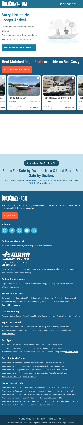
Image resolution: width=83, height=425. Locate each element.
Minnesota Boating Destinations (14, 301)
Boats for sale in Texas (58, 373)
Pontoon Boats (29, 352)
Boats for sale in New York (12, 373)
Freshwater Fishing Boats (11, 348)
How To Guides (41, 316)
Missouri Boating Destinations (39, 301)
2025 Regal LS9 (18, 98)
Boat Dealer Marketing (41, 269)
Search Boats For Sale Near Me (41, 163)
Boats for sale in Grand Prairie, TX (64, 401)
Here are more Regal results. (19, 47)
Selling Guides (28, 316)
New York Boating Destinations (63, 298)
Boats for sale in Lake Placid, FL (14, 394)
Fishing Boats (57, 345)
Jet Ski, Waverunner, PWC (43, 348)
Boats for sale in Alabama (12, 363)
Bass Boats (6, 345)
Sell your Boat (9, 215)
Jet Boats (58, 348)
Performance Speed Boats (12, 352)
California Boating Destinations (14, 298)
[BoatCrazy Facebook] (12, 230)
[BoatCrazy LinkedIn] (34, 230)
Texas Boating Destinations (63, 301)
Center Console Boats (31, 345)
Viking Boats (54, 330)
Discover (5, 316)
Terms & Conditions (56, 419)
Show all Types (71, 352)
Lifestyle (52, 316)
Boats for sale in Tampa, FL (35, 391)
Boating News (62, 316)
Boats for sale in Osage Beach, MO (37, 387)
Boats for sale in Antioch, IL (12, 401)
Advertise (11, 284)
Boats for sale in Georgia (31, 366)
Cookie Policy (39, 419)
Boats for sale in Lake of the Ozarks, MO (46, 398)
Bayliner (5, 327)
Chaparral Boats (48, 327)
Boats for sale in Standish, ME (41, 405)
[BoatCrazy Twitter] (19, 230)
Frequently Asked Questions (62, 284)
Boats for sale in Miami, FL (12, 387)
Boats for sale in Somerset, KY (39, 394)
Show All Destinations (11, 305)
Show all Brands (8, 334)
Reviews (30, 284)
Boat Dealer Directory (23, 273)
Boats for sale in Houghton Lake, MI (15, 398)
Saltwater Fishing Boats (54, 352)
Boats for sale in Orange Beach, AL (15, 405)
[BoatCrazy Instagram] (5, 230)
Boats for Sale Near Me (11, 377)
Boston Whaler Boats (32, 327)
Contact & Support (42, 284)
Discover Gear (74, 316)
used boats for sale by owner (24, 180)
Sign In (71, 4)
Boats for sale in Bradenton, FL (60, 391)
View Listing (35, 107)
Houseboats (27, 348)
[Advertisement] (42, 133)
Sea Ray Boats (42, 330)
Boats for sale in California (33, 363)
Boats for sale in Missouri (56, 370)
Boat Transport (7, 273)
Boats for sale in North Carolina (36, 373)
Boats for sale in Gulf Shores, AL (37, 401)
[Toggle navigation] (79, 4)
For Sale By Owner (9, 269)
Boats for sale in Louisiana (52, 366)
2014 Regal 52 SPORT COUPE (60, 98)
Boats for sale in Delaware (55, 363)
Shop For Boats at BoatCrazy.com (15, 246)
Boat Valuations (57, 269)
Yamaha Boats (66, 330)
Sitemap (19, 287)
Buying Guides (15, 316)
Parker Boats (18, 330)
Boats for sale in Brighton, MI (13, 391)
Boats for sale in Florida (11, 366)
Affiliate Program (8, 287)
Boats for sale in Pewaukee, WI (64, 394)
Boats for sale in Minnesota (34, 370)
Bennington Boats (16, 327)
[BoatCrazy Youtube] (27, 230)
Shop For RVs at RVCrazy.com (40, 246)
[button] (61, 3)
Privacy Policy (24, 419)
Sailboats (40, 352)
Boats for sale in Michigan (12, 370)
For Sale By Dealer (24, 269)
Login (4, 284)
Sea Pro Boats (30, 330)
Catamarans (16, 345)
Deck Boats (45, 345)
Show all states (29, 377)
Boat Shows (21, 284)
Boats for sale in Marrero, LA (63, 387)
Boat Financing (71, 269)
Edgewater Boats (63, 327)
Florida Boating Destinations (38, 298)
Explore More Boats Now (17, 69)
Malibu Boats (7, 330)
